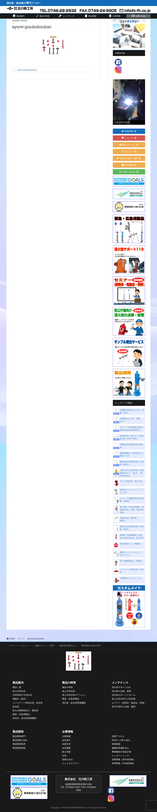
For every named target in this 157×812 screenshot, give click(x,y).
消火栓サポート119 (121, 687)
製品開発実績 (19, 748)
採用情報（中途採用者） (123, 763)
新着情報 (129, 131)
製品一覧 (17, 687)
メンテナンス (120, 682)
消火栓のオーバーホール (123, 695)
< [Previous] (116, 101)
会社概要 (66, 748)
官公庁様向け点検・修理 (123, 706)
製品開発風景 (19, 744)
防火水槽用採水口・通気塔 (131, 561)
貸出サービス (129, 145)
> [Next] (141, 101)
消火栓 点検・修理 (129, 158)
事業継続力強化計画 (90, 645)
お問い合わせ (129, 172)
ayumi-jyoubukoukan (27, 70)
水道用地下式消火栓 (22, 695)
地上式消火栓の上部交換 (123, 699)
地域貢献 (116, 744)
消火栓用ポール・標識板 (130, 544)
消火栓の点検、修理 (121, 691)
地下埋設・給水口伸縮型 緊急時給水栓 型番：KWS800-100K (132, 510)
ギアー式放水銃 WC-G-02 (131, 481)
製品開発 (129, 165)
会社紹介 (66, 740)
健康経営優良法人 (67, 645)
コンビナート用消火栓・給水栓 (28, 703)
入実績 (67, 752)
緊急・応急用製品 (21, 714)
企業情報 (67, 731)
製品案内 (18, 682)
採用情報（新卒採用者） (123, 759)
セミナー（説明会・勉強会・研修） (129, 703)
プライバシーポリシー (19, 645)
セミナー (129, 151)
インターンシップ (120, 755)
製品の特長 (69, 682)
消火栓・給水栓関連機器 (24, 718)
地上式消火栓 (19, 691)
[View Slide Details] (129, 102)
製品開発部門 (19, 736)
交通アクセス (118, 736)
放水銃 (16, 706)
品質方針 (66, 744)
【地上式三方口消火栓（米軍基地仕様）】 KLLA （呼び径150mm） (132, 473)
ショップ (129, 138)
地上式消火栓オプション (74, 695)
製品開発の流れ (20, 740)
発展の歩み (67, 759)
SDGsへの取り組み (121, 740)
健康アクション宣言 (44, 645)
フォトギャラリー (70, 763)
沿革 (64, 755)
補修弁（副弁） (20, 699)
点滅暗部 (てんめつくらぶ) (131, 578)
